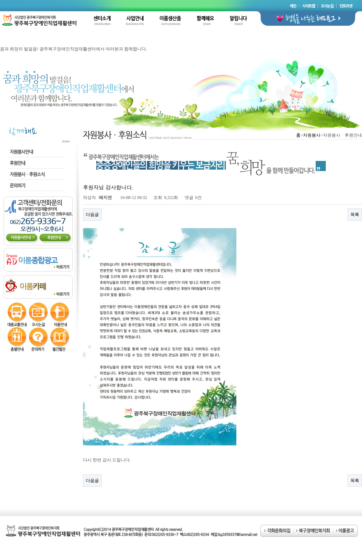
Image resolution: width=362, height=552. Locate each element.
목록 (354, 214)
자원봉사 (311, 135)
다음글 (92, 214)
